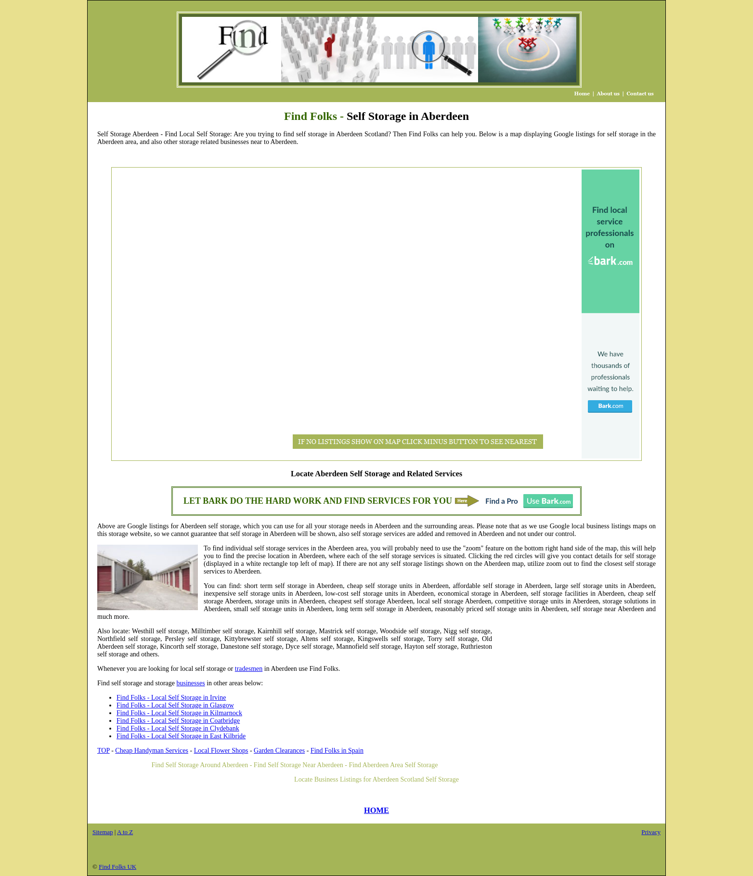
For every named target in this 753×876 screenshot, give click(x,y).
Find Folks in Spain (337, 750)
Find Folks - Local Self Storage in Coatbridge (178, 720)
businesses (191, 683)
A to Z (125, 832)
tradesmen (249, 668)
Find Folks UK (117, 866)
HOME (376, 810)
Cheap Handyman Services (151, 750)
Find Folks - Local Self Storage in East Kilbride (181, 736)
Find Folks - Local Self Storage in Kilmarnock (179, 713)
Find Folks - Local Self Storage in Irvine (171, 697)
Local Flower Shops (221, 750)
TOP (103, 750)
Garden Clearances (279, 750)
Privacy (651, 832)
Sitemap (102, 832)
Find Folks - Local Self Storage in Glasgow (175, 705)
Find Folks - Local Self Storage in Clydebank (178, 728)
